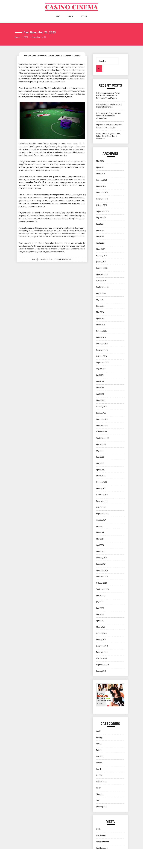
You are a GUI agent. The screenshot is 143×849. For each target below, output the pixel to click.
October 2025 (101, 205)
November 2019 (102, 652)
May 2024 (100, 312)
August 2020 (101, 595)
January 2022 (101, 488)
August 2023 (101, 368)
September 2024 (102, 287)
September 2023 (102, 362)
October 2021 (101, 507)
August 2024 (101, 293)
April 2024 (100, 318)
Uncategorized (101, 806)
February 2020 (101, 633)
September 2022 (102, 438)
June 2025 (100, 230)
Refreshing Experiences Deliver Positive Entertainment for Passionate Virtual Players (108, 95)
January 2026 (101, 186)
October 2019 (101, 658)
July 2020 (99, 601)
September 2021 (102, 513)
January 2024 (101, 337)
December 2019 (102, 645)
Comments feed (102, 841)
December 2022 (102, 419)
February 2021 (101, 557)
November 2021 (102, 501)
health (98, 769)
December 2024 (102, 268)
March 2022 (100, 475)
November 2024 (102, 274)
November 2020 (102, 576)
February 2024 (101, 331)
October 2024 (101, 280)
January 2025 (101, 261)
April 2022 (100, 469)
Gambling (99, 756)
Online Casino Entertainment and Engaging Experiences (109, 105)
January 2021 (101, 564)
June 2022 (100, 457)
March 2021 (100, 551)
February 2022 (101, 482)
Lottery (99, 775)
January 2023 (101, 412)
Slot (97, 800)
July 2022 (99, 450)
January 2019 (101, 671)
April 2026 (100, 167)
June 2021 (100, 532)
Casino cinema (71, 7)
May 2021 (100, 538)
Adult (58, 16)
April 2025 (100, 243)
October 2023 (101, 356)
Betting (84, 16)
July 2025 (99, 224)
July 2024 (99, 299)
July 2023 (99, 375)
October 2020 (101, 583)
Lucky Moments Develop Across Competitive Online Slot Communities (108, 116)
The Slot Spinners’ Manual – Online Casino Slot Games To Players (52, 55)
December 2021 (102, 494)
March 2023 (100, 400)
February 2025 (101, 255)
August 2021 (101, 519)
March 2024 (100, 324)
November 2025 (102, 198)
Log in (98, 829)
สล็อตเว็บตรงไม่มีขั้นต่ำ (38, 182)
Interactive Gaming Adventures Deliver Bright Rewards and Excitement (108, 136)
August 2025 (101, 217)
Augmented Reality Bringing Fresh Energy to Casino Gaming (109, 126)
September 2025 (102, 211)
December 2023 (102, 343)
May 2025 (100, 236)
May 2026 (100, 161)
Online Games (101, 781)
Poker (98, 787)
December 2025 (102, 192)
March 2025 (100, 249)
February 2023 (101, 406)
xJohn (35, 259)
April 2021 (100, 545)
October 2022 (101, 431)
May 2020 (100, 614)
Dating (98, 750)
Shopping (99, 794)
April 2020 (100, 620)
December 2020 (102, 570)
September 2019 (102, 664)
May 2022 (100, 463)
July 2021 (99, 526)
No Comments (67, 259)
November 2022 (102, 425)
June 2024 (100, 305)
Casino (70, 16)
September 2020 (102, 589)
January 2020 (101, 639)
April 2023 (100, 394)
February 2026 (101, 180)
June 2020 (100, 608)
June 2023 (100, 381)
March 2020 (100, 626)
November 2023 (102, 350)
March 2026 (100, 173)
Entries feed (101, 835)
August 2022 (101, 444)
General (99, 762)
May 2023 (100, 387)
